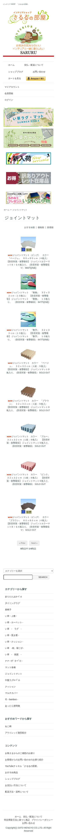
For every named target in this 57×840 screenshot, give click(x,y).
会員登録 (9, 93)
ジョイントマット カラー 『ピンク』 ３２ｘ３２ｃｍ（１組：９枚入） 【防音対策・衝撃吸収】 (29, 477)
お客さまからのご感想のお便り (20, 753)
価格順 (41, 227)
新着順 (50, 227)
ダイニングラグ (12, 603)
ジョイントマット (20, 210)
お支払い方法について (15, 785)
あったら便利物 (12, 706)
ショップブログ (13, 71)
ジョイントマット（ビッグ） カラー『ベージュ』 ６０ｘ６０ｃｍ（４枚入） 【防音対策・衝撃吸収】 (29, 258)
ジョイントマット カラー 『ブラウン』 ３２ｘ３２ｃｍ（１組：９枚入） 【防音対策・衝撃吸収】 (28, 403)
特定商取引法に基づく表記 (17, 820)
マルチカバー (11, 693)
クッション (10, 686)
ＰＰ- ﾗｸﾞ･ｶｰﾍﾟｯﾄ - (13, 661)
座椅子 (8, 609)
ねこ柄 (8, 726)
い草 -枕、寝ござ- (14, 648)
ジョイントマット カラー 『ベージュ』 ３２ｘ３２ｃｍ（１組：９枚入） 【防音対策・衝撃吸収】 (28, 366)
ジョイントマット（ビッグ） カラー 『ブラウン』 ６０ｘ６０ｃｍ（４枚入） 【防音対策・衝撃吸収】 (29, 520)
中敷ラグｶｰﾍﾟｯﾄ (12, 680)
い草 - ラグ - (13, 629)
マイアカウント (12, 87)
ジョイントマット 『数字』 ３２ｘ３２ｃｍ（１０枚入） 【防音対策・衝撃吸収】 (28, 333)
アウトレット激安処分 (15, 733)
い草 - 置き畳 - (12, 635)
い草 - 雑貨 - (13, 654)
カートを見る (12, 78)
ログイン (9, 100)
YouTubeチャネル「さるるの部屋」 (22, 766)
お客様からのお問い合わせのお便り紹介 (24, 759)
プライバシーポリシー (42, 820)
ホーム (9, 65)
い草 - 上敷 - (11, 616)
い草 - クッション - (14, 641)
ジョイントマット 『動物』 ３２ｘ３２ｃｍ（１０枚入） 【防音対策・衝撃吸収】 (28, 295)
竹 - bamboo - (11, 699)
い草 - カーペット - (14, 622)
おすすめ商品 (11, 772)
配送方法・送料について (16, 791)
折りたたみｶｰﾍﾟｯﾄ (13, 597)
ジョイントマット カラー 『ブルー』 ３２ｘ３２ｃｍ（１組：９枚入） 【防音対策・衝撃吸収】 (29, 439)
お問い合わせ (36, 71)
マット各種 (10, 667)
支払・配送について (31, 65)
